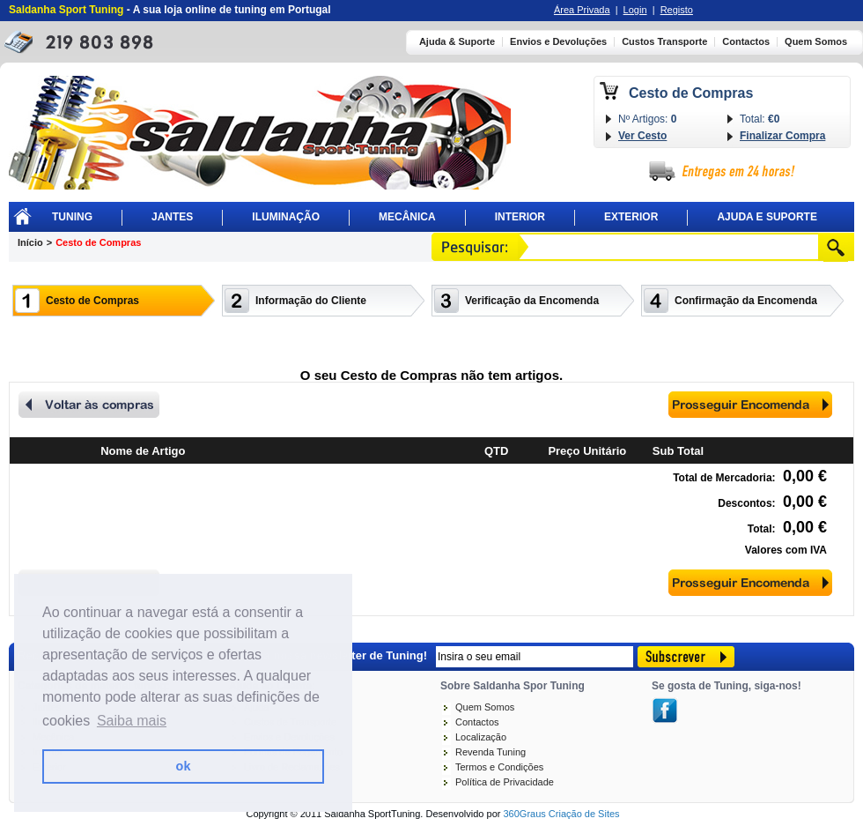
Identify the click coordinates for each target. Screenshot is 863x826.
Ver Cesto (642, 136)
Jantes (172, 217)
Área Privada (582, 9)
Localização (480, 737)
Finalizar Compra (782, 136)
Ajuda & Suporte (457, 42)
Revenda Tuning (490, 752)
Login (635, 9)
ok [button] (183, 766)
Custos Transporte (664, 42)
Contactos (746, 42)
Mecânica (407, 217)
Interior (520, 217)
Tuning (72, 217)
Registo (676, 9)
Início (30, 242)
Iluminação (286, 217)
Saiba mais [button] (131, 720)
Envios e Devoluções (558, 42)
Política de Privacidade (504, 782)
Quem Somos (816, 42)
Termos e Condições (499, 767)
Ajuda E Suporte (767, 217)
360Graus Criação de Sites (561, 813)
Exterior (631, 217)
